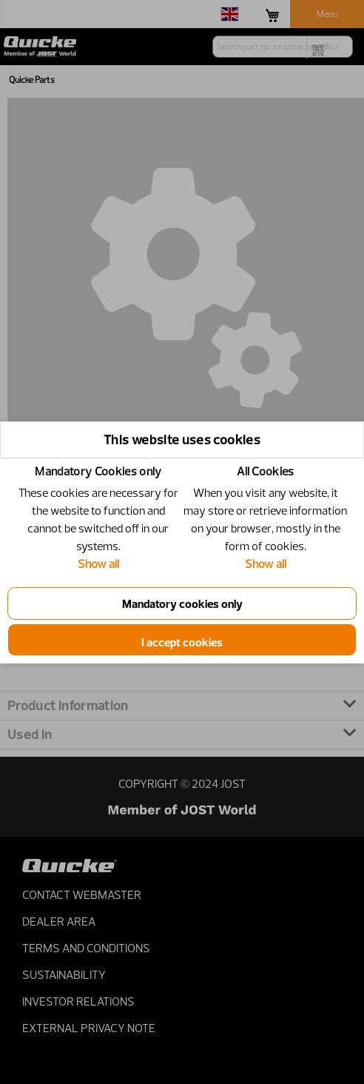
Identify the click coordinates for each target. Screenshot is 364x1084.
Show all (98, 563)
